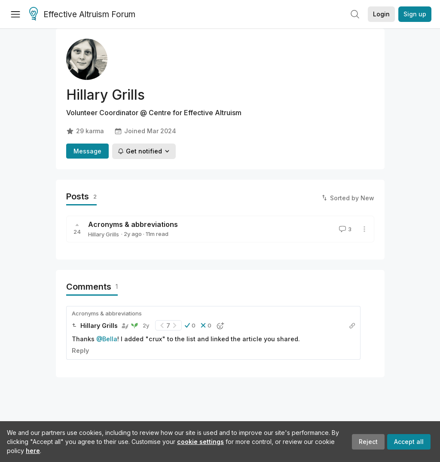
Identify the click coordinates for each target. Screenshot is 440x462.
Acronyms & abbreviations (133, 224)
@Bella (106, 339)
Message (87, 151)
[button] (190, 325)
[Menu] (15, 14)
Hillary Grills (103, 234)
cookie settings (200, 441)
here (33, 450)
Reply (80, 350)
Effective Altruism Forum (82, 14)
